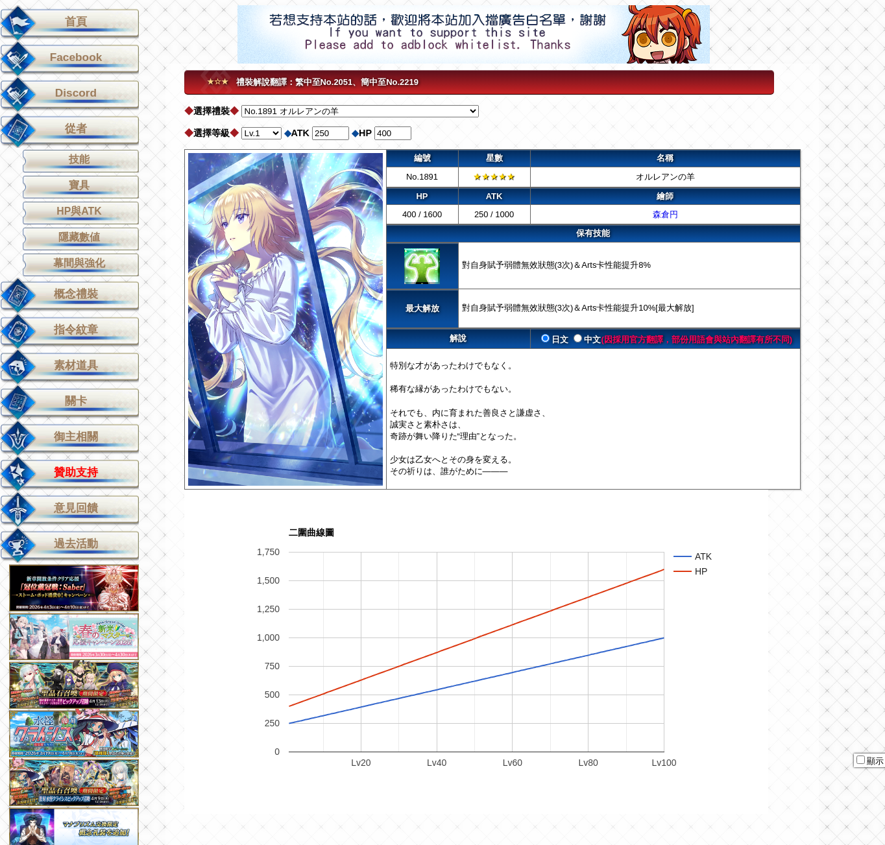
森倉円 (665, 214)
